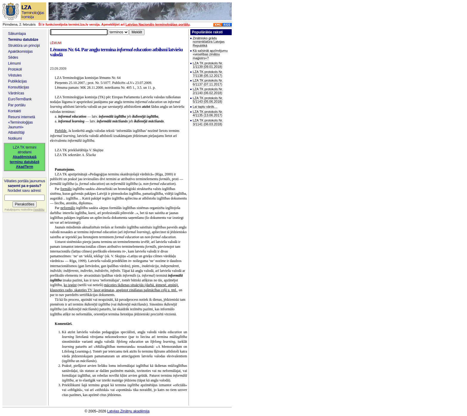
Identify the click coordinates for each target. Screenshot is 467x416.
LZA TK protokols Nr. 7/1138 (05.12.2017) (208, 73)
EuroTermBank (20, 99)
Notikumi (15, 138)
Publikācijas (17, 81)
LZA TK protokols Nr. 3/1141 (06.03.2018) (208, 122)
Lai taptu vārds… (205, 106)
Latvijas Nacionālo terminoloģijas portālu (157, 24)
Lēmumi (14, 63)
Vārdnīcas (16, 93)
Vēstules (15, 75)
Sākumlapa (17, 34)
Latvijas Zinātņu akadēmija (128, 411)
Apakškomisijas (20, 51)
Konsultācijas (18, 87)
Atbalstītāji (16, 132)
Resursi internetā (21, 117)
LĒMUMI (56, 43)
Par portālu (17, 105)
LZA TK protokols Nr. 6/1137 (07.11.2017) (208, 82)
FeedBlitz (39, 209)
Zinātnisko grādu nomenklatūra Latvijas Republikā (209, 41)
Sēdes (13, 57)
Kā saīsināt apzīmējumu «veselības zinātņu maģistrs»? (210, 54)
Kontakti (14, 111)
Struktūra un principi (24, 45)
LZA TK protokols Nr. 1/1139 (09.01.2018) (208, 65)
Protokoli (15, 69)
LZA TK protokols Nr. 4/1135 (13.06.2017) (208, 113)
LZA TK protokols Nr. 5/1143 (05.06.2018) (208, 100)
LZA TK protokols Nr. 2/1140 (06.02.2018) (208, 91)
